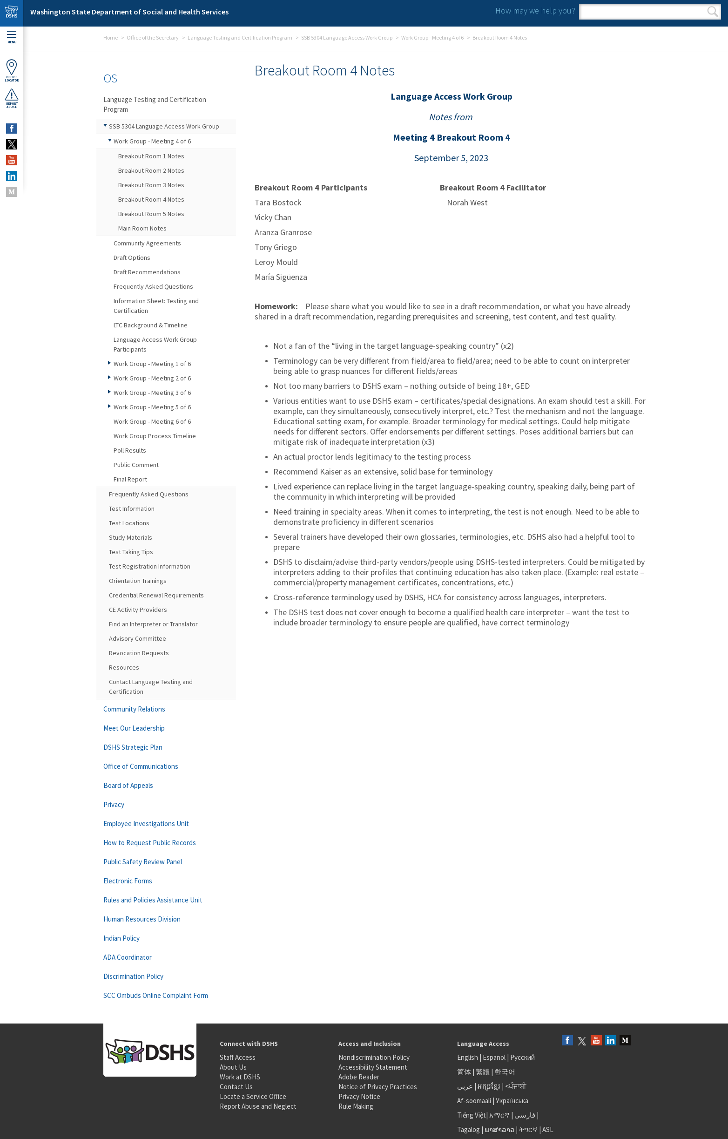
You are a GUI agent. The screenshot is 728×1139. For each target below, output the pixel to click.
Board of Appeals (128, 785)
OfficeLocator (12, 70)
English (468, 1057)
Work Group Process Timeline (155, 436)
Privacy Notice (359, 1096)
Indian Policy (121, 938)
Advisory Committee (137, 638)
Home (110, 37)
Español (494, 1057)
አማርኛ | (501, 1115)
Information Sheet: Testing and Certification (156, 306)
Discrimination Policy (133, 976)
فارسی (524, 1115)
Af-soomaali (474, 1100)
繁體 (483, 1071)
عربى (465, 1086)
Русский (522, 1057)
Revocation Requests (139, 653)
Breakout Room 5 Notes (151, 214)
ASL (547, 1129)
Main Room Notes (142, 228)
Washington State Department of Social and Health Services (129, 11)
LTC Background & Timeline (151, 325)
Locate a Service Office (253, 1096)
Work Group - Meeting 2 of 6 (152, 378)
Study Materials (130, 537)
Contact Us (236, 1086)
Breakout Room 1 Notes (151, 156)
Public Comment (136, 465)
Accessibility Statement (372, 1067)
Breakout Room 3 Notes (151, 185)
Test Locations (129, 523)
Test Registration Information (149, 566)
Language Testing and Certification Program (240, 37)
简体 (464, 1071)
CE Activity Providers (138, 609)
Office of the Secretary (153, 37)
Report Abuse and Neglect (258, 1106)
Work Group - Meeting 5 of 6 (152, 407)
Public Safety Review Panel (142, 861)
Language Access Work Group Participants (155, 344)
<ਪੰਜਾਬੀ (515, 1086)
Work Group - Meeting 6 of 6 (152, 421)
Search (713, 12)
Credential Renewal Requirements (156, 595)
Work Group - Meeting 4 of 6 (432, 37)
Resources (124, 667)
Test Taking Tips (131, 552)
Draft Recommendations (147, 272)
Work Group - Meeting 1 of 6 (152, 363)
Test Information (132, 508)
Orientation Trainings (138, 580)
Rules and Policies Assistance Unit (152, 899)
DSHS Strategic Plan (132, 747)
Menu (11, 37)
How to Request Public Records (149, 842)
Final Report (130, 479)
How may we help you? (535, 10)
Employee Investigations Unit (146, 823)
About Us (233, 1067)
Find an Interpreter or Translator (153, 624)
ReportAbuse (12, 98)
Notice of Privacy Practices (377, 1086)
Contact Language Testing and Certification (151, 687)
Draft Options (132, 257)
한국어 (504, 1071)
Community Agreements (147, 243)
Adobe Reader (358, 1076)
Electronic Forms (127, 880)
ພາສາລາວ (499, 1129)
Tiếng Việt (471, 1115)
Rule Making (355, 1106)
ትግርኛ (528, 1129)
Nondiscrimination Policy (374, 1057)
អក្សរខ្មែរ (489, 1086)
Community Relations (134, 709)
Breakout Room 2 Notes (151, 170)
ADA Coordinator (127, 957)
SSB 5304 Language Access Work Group (346, 37)
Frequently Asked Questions (153, 286)
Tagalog (468, 1129)
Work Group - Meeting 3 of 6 (152, 392)
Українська (512, 1100)
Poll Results (130, 450)
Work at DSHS (240, 1076)
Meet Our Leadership (134, 728)
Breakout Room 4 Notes (151, 199)
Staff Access (238, 1057)
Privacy (113, 804)
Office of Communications (140, 766)
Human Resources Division (142, 919)
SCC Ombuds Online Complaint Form (155, 995)
